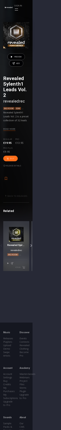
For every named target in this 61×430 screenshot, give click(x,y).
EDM (18, 119)
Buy (46, 153)
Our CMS (39, 406)
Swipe (6, 348)
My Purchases (11, 377)
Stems (37, 380)
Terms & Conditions (45, 413)
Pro (17, 150)
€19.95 (49, 287)
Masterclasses (42, 370)
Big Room (9, 119)
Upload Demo (11, 345)
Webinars (39, 374)
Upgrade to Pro (11, 384)
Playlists (7, 341)
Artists (6, 352)
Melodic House (27, 278)
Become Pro (41, 348)
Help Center (40, 409)
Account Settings (12, 370)
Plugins (7, 413)
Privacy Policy (41, 416)
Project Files (40, 377)
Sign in (46, 5)
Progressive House (32, 119)
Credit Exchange (12, 416)
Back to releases (32, 191)
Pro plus (31, 150)
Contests (39, 341)
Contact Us (40, 423)
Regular (7, 150)
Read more (9, 140)
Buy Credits (9, 374)
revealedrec (14, 112)
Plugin (37, 384)
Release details (12, 160)
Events (37, 338)
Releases (8, 338)
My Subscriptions (12, 380)
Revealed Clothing (44, 345)
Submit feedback (43, 419)
